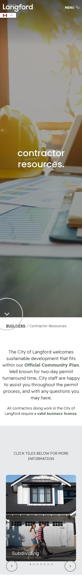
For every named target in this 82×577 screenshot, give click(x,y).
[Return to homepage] (18, 11)
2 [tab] (34, 564)
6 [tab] (48, 564)
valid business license (56, 413)
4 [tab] (41, 564)
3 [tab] (37, 564)
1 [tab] (30, 564)
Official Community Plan (51, 365)
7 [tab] (52, 564)
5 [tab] (44, 564)
